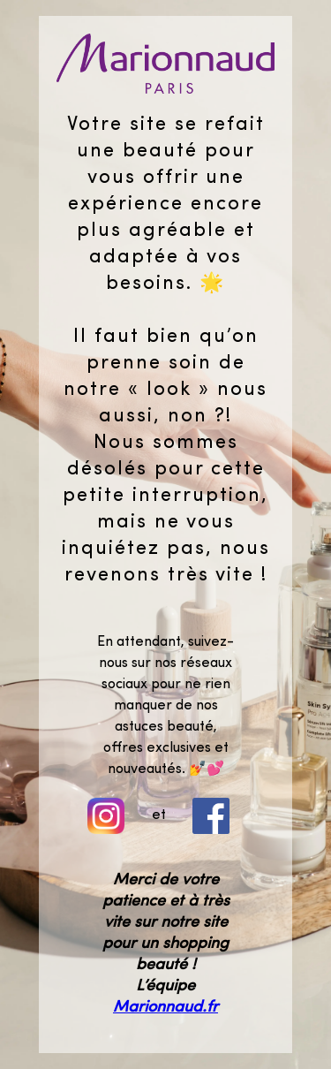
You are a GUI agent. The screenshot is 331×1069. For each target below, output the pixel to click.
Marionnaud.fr (165, 1007)
